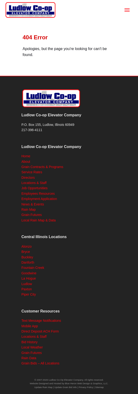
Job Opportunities (34, 188)
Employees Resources (38, 193)
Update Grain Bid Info (65, 387)
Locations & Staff (34, 183)
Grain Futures (31, 215)
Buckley (27, 257)
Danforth (27, 262)
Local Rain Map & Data (38, 220)
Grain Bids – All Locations (40, 363)
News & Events (32, 204)
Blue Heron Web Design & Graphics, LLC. (86, 383)
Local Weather (32, 347)
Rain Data (28, 358)
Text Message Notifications (41, 320)
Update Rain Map (43, 387)
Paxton (26, 289)
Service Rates (31, 172)
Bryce (25, 252)
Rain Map (28, 209)
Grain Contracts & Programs (42, 167)
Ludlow (26, 284)
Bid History (29, 342)
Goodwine (28, 273)
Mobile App (29, 326)
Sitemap (99, 387)
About (25, 162)
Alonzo (26, 246)
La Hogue (28, 278)
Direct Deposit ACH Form (40, 331)
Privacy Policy (86, 387)
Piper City (28, 294)
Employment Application (39, 199)
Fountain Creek (32, 268)
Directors (28, 177)
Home (25, 156)
